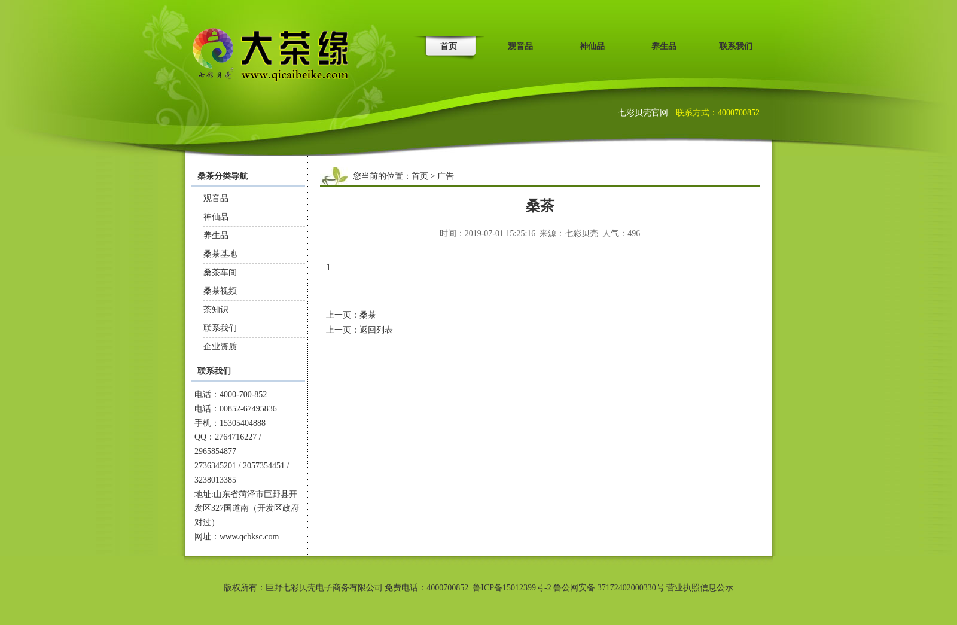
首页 (448, 46)
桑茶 (367, 314)
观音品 (520, 46)
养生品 (663, 46)
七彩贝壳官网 (644, 112)
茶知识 (215, 309)
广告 (445, 176)
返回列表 (376, 329)
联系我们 (735, 46)
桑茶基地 (220, 253)
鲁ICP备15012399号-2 (512, 587)
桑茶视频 (220, 290)
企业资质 (220, 346)
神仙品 (592, 46)
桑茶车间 (220, 272)
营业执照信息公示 (699, 587)
